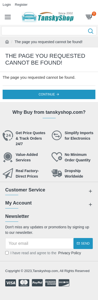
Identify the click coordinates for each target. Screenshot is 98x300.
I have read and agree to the (43, 253)
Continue (47, 94)
